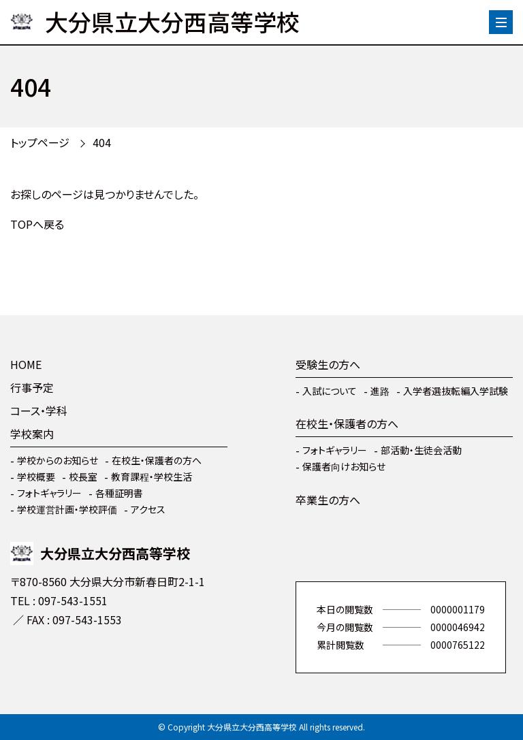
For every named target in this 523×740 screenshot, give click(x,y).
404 (102, 142)
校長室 (83, 476)
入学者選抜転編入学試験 (455, 391)
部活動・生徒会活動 (421, 450)
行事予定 (32, 387)
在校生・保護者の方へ (157, 460)
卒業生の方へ (328, 500)
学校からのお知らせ (57, 460)
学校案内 (32, 433)
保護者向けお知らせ (343, 466)
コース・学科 (38, 410)
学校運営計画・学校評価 (67, 509)
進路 (380, 391)
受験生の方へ (328, 364)
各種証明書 (119, 493)
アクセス (148, 509)
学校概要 (36, 476)
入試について (329, 391)
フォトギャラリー (49, 493)
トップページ (39, 142)
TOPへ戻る (37, 224)
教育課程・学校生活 (151, 476)
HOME (26, 364)
